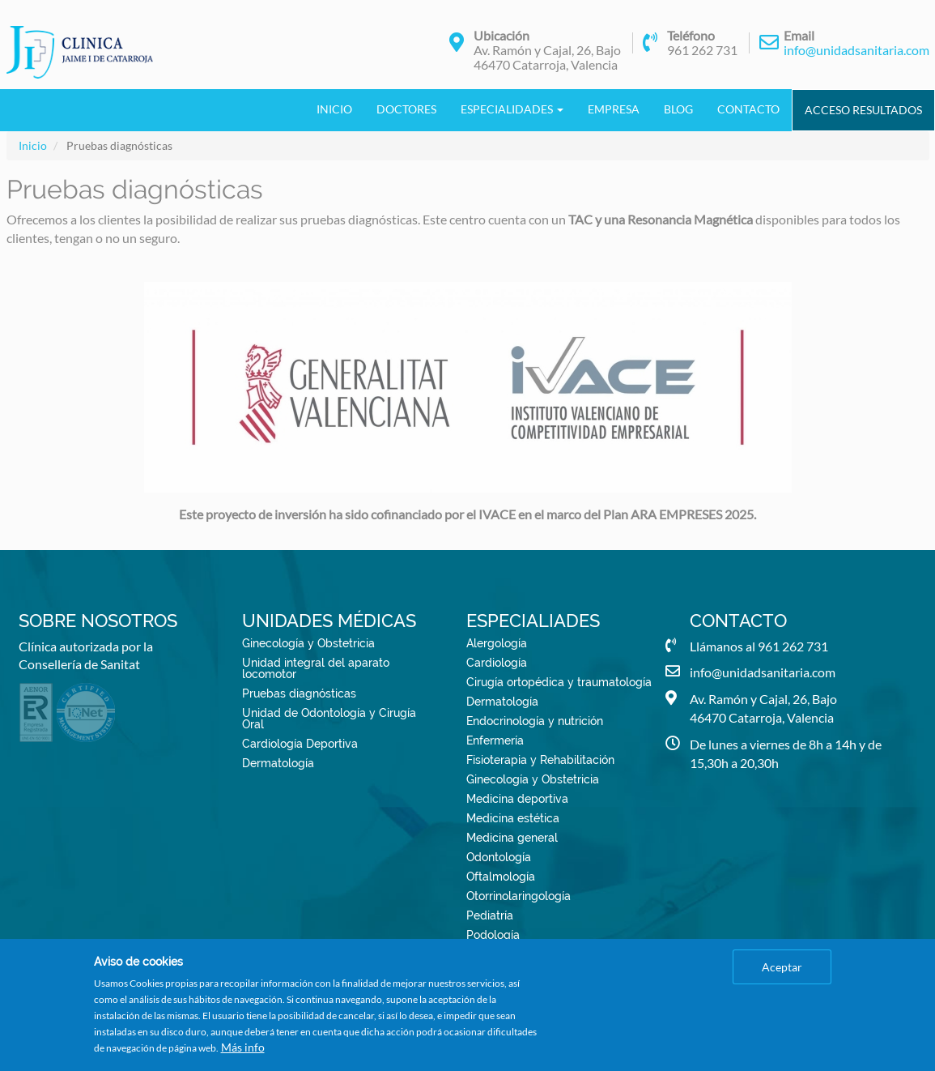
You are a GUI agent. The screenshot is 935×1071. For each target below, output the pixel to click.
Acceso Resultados (863, 110)
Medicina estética (512, 818)
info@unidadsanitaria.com (856, 50)
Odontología (498, 857)
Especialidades (512, 109)
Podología (493, 934)
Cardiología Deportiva (300, 743)
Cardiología (496, 662)
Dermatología (278, 763)
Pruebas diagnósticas (299, 693)
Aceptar (782, 967)
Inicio (334, 109)
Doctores (406, 109)
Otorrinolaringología (518, 896)
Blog (678, 109)
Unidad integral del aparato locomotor (315, 668)
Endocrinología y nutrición (534, 721)
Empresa (614, 109)
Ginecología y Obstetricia (308, 643)
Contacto (748, 109)
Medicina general (512, 837)
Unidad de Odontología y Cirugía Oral (329, 718)
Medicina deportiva (517, 798)
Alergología (496, 643)
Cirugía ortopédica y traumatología (559, 682)
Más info (243, 1047)
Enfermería (495, 740)
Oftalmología (500, 876)
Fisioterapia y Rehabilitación (540, 759)
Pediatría (489, 915)
